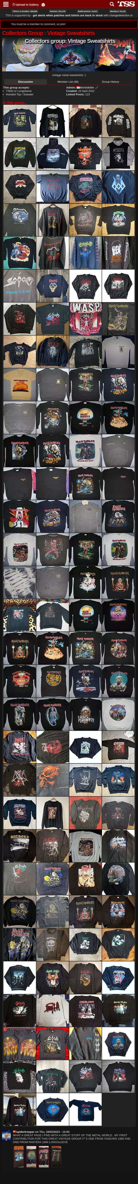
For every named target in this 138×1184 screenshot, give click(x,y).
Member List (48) (68, 81)
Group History (110, 81)
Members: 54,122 (118, 11)
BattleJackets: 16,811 (87, 11)
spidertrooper (23, 1131)
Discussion (25, 81)
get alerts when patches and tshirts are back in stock (68, 15)
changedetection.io (121, 15)
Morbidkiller (85, 87)
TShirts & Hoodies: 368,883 (24, 11)
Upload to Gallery (27, 4)
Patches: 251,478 (57, 11)
